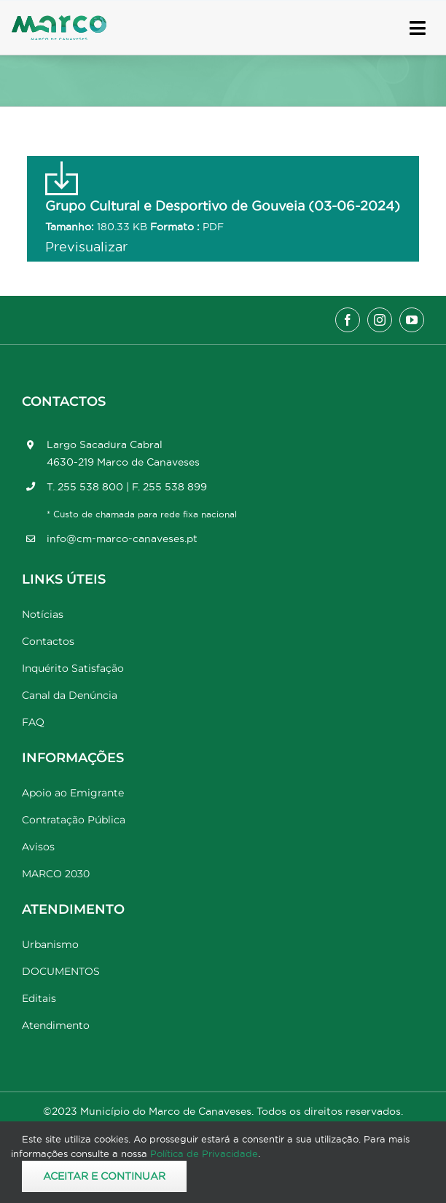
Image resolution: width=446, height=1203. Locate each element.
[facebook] (347, 319)
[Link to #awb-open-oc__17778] (418, 28)
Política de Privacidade (204, 1153)
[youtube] (411, 319)
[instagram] (379, 319)
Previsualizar (86, 247)
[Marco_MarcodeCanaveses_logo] (59, 21)
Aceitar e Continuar (104, 1176)
